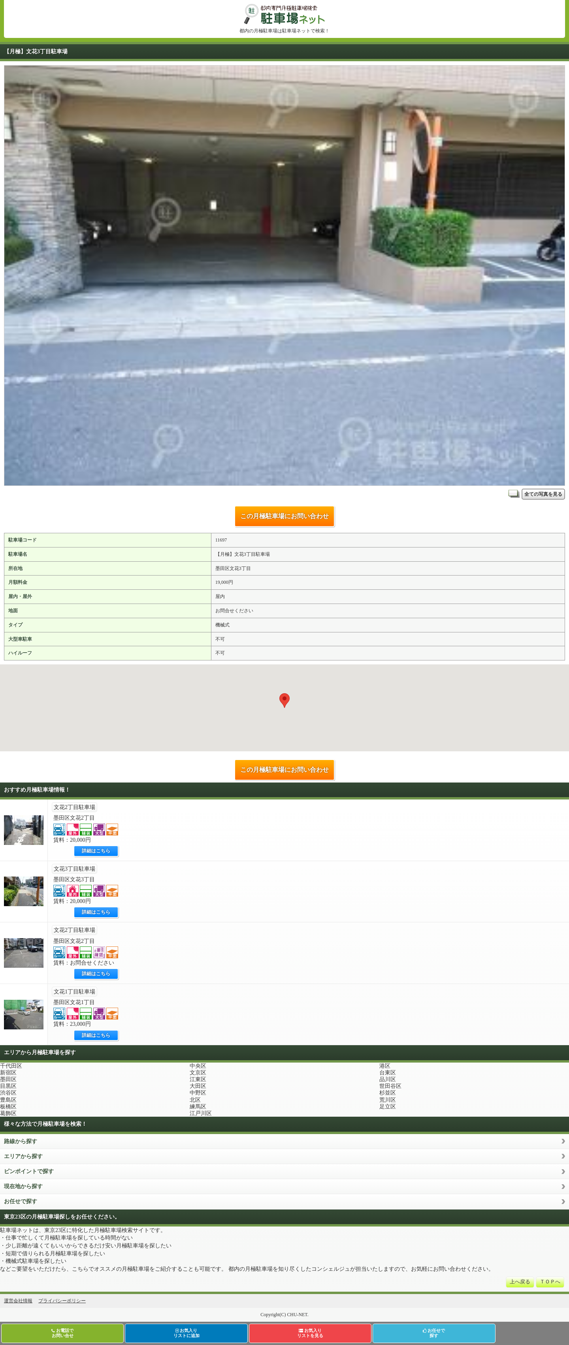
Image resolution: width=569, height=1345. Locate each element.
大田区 (198, 1086)
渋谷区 (8, 1093)
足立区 (387, 1107)
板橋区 (8, 1107)
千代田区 (11, 1066)
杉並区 (387, 1093)
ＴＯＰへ (550, 1282)
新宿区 (8, 1073)
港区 (384, 1066)
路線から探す (20, 1141)
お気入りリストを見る (310, 1333)
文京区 (198, 1073)
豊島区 (8, 1100)
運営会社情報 (18, 1301)
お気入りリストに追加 (186, 1333)
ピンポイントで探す (29, 1171)
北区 (195, 1100)
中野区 (198, 1093)
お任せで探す (20, 1201)
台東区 (387, 1073)
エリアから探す (23, 1156)
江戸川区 (201, 1113)
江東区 (198, 1079)
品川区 (387, 1079)
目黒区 (8, 1086)
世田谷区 (390, 1086)
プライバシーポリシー (62, 1301)
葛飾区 (8, 1113)
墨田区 (8, 1079)
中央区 (198, 1066)
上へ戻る (520, 1282)
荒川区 (387, 1100)
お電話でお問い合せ (62, 1333)
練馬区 (198, 1107)
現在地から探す (23, 1186)
